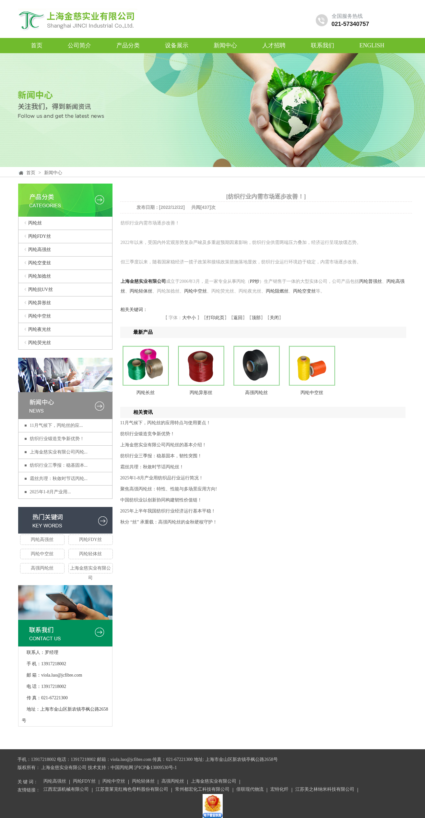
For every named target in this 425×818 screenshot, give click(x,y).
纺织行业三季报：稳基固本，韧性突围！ (161, 455)
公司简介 (79, 45)
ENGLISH (372, 45)
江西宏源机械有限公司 (66, 790)
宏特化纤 (279, 790)
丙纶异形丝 (39, 302)
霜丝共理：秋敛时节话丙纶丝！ (152, 466)
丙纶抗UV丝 (40, 289)
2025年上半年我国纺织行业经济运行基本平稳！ (168, 511)
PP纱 (255, 281)
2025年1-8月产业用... (50, 491)
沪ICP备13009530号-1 (155, 767)
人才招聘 (274, 45)
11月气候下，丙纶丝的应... (56, 425)
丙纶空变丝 (39, 262)
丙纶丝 (35, 223)
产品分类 (128, 45)
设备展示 (176, 45)
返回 (237, 317)
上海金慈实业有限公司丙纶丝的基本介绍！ (163, 444)
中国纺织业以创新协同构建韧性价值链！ (161, 500)
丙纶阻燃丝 (277, 291)
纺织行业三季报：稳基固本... (59, 465)
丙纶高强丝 (39, 249)
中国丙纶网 (122, 767)
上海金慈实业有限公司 (90, 569)
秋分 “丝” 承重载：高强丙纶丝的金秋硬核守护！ (168, 522)
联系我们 (322, 45)
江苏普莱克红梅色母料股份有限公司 (132, 790)
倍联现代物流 (250, 790)
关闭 (274, 317)
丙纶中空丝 (39, 316)
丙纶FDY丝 (39, 236)
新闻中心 (225, 45)
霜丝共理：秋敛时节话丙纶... (59, 478)
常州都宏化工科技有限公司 (202, 790)
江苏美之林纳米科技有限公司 (324, 790)
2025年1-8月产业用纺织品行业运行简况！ (162, 477)
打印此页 (215, 317)
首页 (36, 45)
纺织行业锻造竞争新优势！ (57, 438)
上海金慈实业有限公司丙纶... (59, 452)
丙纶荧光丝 (39, 342)
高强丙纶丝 (42, 568)
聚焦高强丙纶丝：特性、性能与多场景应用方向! (168, 489)
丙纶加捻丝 (39, 276)
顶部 (256, 317)
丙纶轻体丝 (90, 553)
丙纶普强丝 (370, 281)
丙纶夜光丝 (39, 329)
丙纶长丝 (145, 392)
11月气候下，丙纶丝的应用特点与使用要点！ (165, 422)
